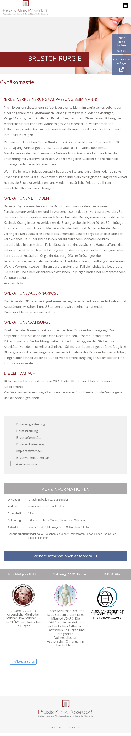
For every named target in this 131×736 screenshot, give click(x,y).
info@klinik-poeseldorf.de (22, 574)
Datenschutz (73, 727)
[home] (24, 8)
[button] (125, 5)
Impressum (57, 727)
